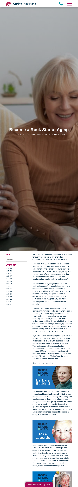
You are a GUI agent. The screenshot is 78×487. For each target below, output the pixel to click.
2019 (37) (9, 286)
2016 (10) (9, 294)
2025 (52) (9, 271)
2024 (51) (9, 273)
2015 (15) (9, 296)
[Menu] (69, 3)
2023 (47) (9, 276)
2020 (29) (9, 284)
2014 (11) (9, 299)
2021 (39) (9, 281)
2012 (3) (8, 304)
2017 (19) (9, 291)
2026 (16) (9, 268)
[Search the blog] (16, 259)
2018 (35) (9, 289)
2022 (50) (9, 278)
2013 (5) (8, 301)
